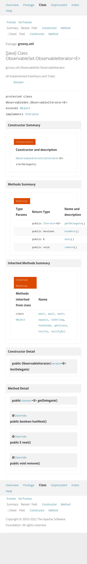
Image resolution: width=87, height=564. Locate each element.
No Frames (25, 22)
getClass (60, 325)
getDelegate (73, 223)
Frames (11, 22)
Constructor (49, 28)
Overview (12, 5)
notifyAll (58, 331)
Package (28, 5)
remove (69, 247)
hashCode (45, 325)
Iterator (19, 82)
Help (9, 10)
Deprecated (59, 5)
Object (25, 108)
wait (42, 314)
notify (43, 331)
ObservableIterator (30, 158)
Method (65, 28)
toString (57, 320)
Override (21, 415)
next (67, 239)
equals (43, 320)
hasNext (69, 231)
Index (75, 5)
